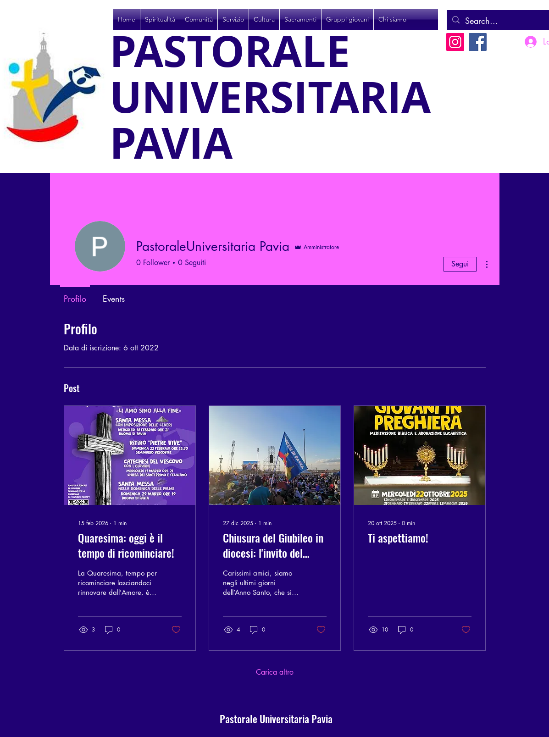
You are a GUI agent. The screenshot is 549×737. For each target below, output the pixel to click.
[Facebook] (478, 42)
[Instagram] (455, 42)
